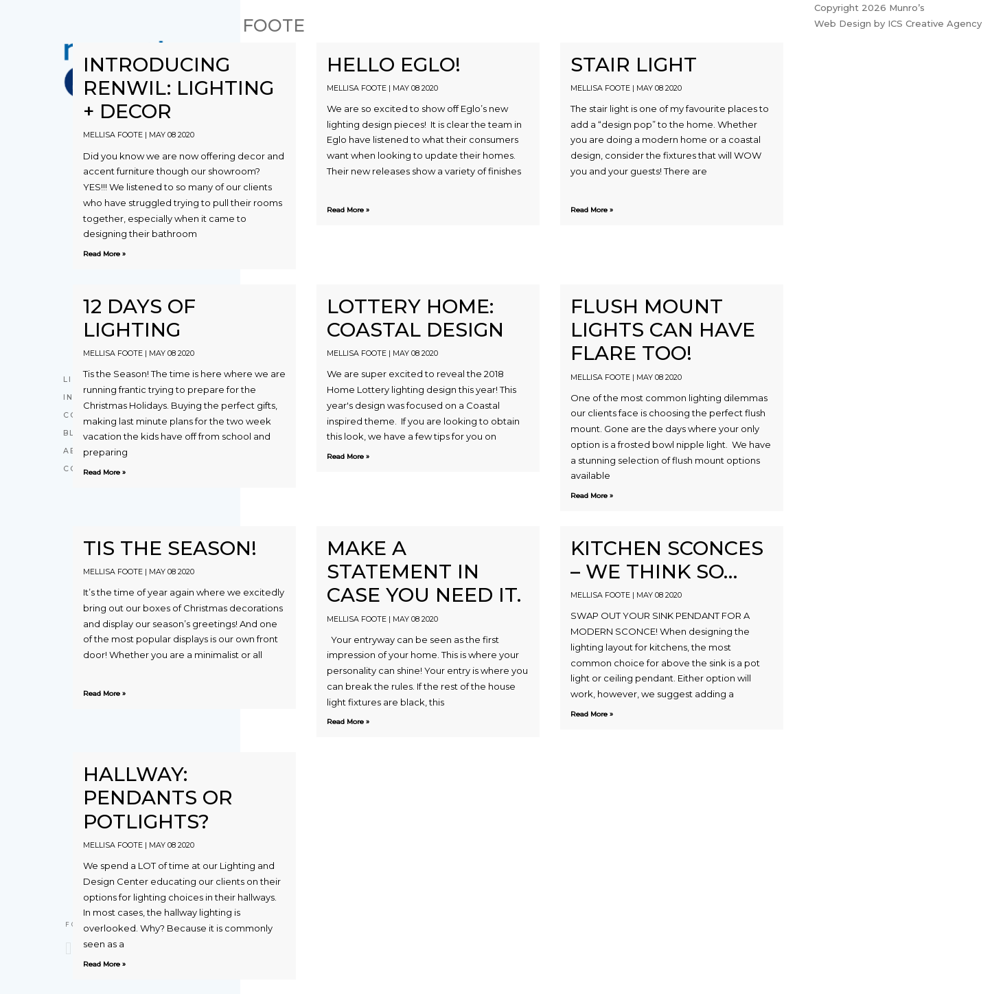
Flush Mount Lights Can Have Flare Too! (662, 329)
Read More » (104, 253)
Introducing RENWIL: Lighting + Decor (178, 88)
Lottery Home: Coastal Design (415, 317)
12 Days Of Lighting (139, 317)
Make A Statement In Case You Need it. (424, 571)
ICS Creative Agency (935, 23)
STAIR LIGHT (633, 64)
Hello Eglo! (394, 64)
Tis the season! (170, 548)
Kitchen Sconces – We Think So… (666, 559)
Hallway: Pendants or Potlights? (158, 797)
